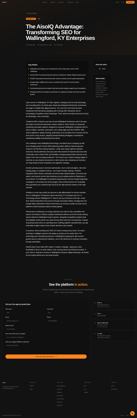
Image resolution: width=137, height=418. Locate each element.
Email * (7, 317)
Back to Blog (31, 13)
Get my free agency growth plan (46, 356)
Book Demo (130, 2)
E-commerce (60, 395)
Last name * (50, 309)
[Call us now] (132, 413)
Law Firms (59, 389)
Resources (62, 2)
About (77, 2)
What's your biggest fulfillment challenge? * (17, 342)
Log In (122, 2)
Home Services (60, 399)
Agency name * (9, 325)
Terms (127, 415)
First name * (8, 309)
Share (102, 69)
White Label (70, 2)
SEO (85, 386)
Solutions (53, 2)
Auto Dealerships (61, 386)
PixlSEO (31, 386)
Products (45, 2)
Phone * (49, 317)
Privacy (122, 415)
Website (86, 392)
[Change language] (117, 2)
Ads (85, 389)
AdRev (31, 389)
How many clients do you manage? (15, 333)
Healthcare (59, 392)
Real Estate (59, 402)
